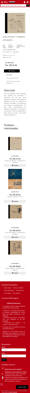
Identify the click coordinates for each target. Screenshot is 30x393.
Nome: (3, 347)
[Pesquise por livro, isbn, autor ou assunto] (13, 5)
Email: (3, 353)
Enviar (4, 359)
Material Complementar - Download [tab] (13, 82)
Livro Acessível (16, 293)
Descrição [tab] (9, 75)
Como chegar (7, 293)
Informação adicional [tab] (12, 78)
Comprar (12, 71)
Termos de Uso (20, 290)
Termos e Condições (18, 288)
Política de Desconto (9, 290)
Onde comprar (7, 288)
